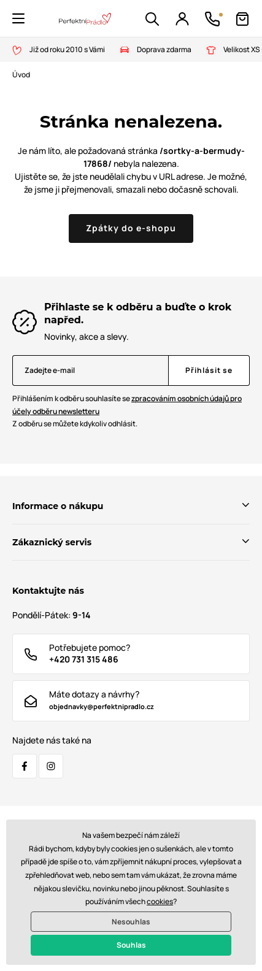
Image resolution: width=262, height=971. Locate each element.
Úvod (21, 74)
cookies (160, 901)
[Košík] (242, 19)
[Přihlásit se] (209, 370)
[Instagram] (51, 766)
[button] (18, 18)
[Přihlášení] (182, 19)
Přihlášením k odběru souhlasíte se (127, 405)
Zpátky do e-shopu (131, 228)
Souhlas (131, 945)
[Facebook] (24, 766)
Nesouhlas (131, 921)
